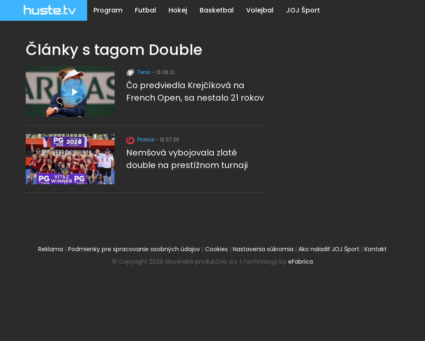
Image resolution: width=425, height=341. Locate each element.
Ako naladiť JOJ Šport (328, 249)
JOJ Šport (303, 10)
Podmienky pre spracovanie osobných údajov (134, 249)
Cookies (216, 249)
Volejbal (260, 10)
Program (107, 10)
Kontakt (375, 249)
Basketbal (217, 10)
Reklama (50, 249)
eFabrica (300, 261)
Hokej (178, 10)
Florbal (141, 139)
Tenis (139, 72)
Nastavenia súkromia (263, 249)
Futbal (145, 10)
